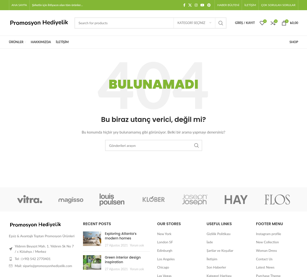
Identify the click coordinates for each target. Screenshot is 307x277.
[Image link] (35, 224)
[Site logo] (39, 22)
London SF (165, 242)
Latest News (265, 267)
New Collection (267, 242)
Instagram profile (268, 234)
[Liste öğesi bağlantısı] (42, 258)
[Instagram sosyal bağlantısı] (196, 5)
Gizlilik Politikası (219, 234)
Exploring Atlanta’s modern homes (121, 236)
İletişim (212, 259)
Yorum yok (137, 245)
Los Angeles (166, 259)
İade (210, 242)
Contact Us (264, 259)
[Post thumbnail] (92, 239)
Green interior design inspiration (123, 260)
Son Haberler (216, 267)
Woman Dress (266, 250)
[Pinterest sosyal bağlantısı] (209, 5)
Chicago (163, 267)
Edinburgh (164, 250)
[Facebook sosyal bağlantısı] (184, 5)
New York (164, 234)
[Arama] (151, 23)
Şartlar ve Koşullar (220, 250)
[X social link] (190, 5)
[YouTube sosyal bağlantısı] (202, 5)
